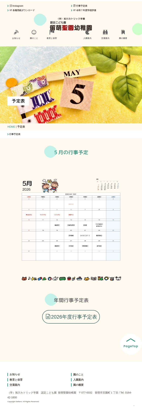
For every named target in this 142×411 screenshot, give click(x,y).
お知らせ (16, 34)
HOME (11, 126)
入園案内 (87, 34)
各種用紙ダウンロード (22, 10)
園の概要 (123, 34)
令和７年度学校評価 (84, 10)
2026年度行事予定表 (71, 317)
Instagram (16, 6)
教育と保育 (52, 34)
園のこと (34, 34)
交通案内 (105, 34)
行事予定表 (80, 6)
